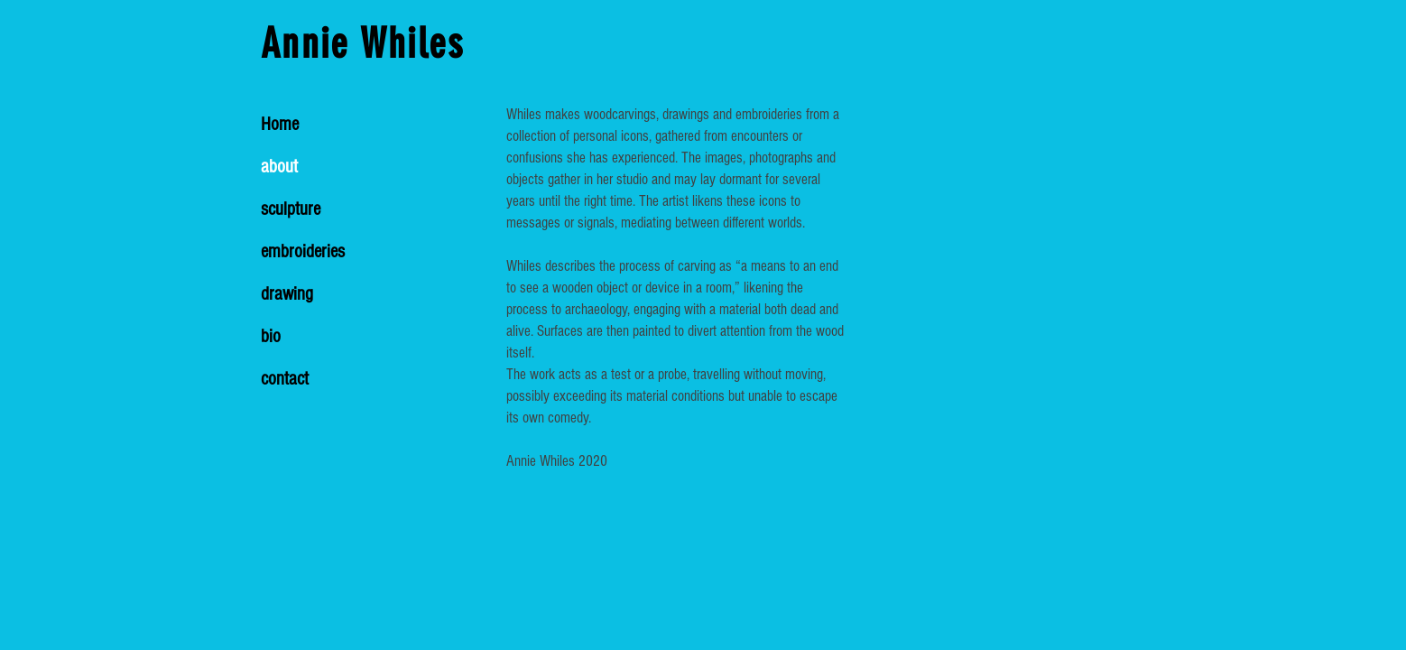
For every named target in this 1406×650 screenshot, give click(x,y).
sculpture (290, 209)
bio (271, 336)
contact (285, 378)
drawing (287, 293)
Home (280, 124)
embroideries (303, 251)
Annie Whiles (363, 44)
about (279, 166)
